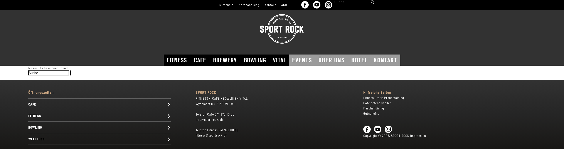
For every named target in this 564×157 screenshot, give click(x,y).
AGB (284, 5)
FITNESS (34, 116)
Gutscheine (371, 113)
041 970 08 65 (228, 130)
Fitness (177, 60)
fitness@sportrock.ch (211, 135)
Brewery (225, 60)
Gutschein (226, 5)
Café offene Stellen (377, 103)
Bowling (255, 60)
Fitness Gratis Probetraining (383, 98)
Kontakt (270, 5)
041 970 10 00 (225, 114)
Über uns (331, 60)
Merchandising (249, 5)
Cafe (200, 60)
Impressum (418, 136)
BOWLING (35, 127)
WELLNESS (36, 139)
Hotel (359, 60)
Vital (279, 60)
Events (302, 60)
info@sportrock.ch (209, 119)
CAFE (32, 104)
